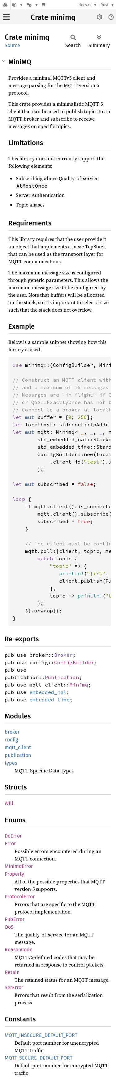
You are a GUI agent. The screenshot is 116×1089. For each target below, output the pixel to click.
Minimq (79, 685)
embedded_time (49, 699)
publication (18, 755)
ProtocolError (20, 897)
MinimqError (19, 866)
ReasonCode (18, 950)
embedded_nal (48, 692)
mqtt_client (18, 747)
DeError (13, 836)
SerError (14, 987)
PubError (14, 919)
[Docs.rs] (5, 5)
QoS (9, 927)
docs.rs (85, 4)
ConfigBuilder (74, 662)
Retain (12, 972)
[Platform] (32, 5)
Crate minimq (53, 17)
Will (9, 803)
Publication (62, 677)
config (11, 740)
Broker (63, 655)
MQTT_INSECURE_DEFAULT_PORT (41, 1035)
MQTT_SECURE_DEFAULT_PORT (38, 1058)
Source (12, 45)
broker (12, 732)
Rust (105, 4)
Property (14, 874)
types (11, 763)
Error (10, 844)
